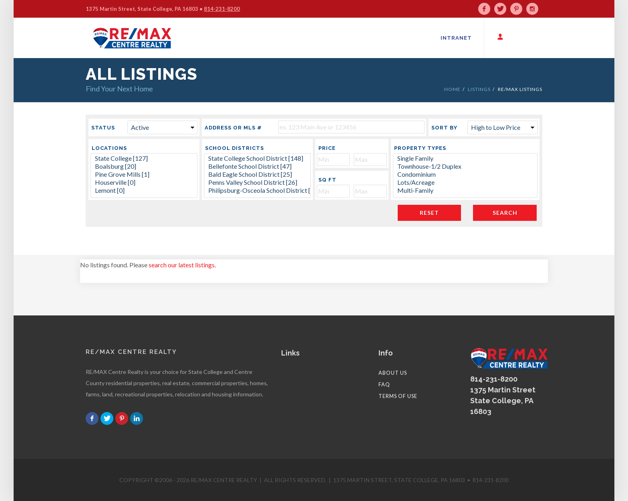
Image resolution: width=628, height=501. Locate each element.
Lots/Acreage (465, 182)
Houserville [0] (144, 182)
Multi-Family (465, 190)
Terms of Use (397, 396)
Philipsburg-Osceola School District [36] (257, 190)
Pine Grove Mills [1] (144, 174)
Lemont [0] (144, 190)
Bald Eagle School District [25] (257, 174)
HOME (452, 89)
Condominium (465, 174)
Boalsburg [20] (144, 166)
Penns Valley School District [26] (257, 182)
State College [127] (144, 158)
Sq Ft (327, 179)
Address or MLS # (233, 127)
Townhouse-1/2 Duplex (465, 166)
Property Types (420, 148)
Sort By (444, 127)
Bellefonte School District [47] (257, 166)
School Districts (234, 148)
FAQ (384, 384)
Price (327, 148)
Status (103, 127)
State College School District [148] (257, 158)
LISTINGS (479, 89)
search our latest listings (182, 265)
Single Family (465, 158)
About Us (392, 373)
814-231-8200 (222, 9)
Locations (109, 148)
